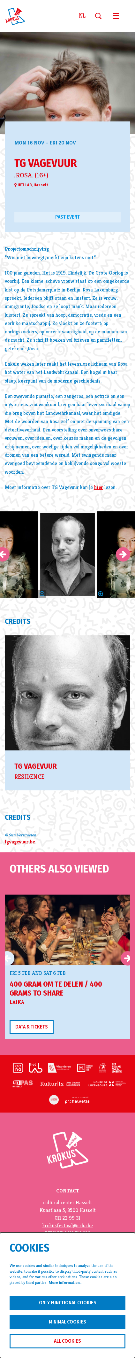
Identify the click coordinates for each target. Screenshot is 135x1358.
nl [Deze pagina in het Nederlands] (82, 16)
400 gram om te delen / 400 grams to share (56, 988)
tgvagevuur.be (20, 842)
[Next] (123, 554)
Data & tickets (31, 1027)
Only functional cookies (67, 1303)
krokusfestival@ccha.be (67, 1225)
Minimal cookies (67, 1322)
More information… (65, 1282)
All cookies (67, 1341)
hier (98, 487)
